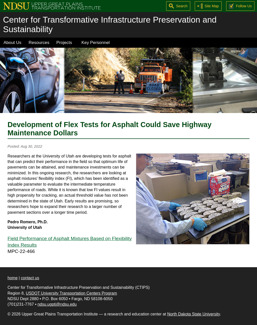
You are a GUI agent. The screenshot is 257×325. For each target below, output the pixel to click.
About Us (12, 42)
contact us (30, 278)
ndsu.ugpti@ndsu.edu (57, 304)
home (13, 278)
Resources (39, 42)
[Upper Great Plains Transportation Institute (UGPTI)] (52, 6)
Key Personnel (96, 42)
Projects (64, 42)
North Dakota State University (193, 314)
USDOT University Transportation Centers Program (71, 293)
